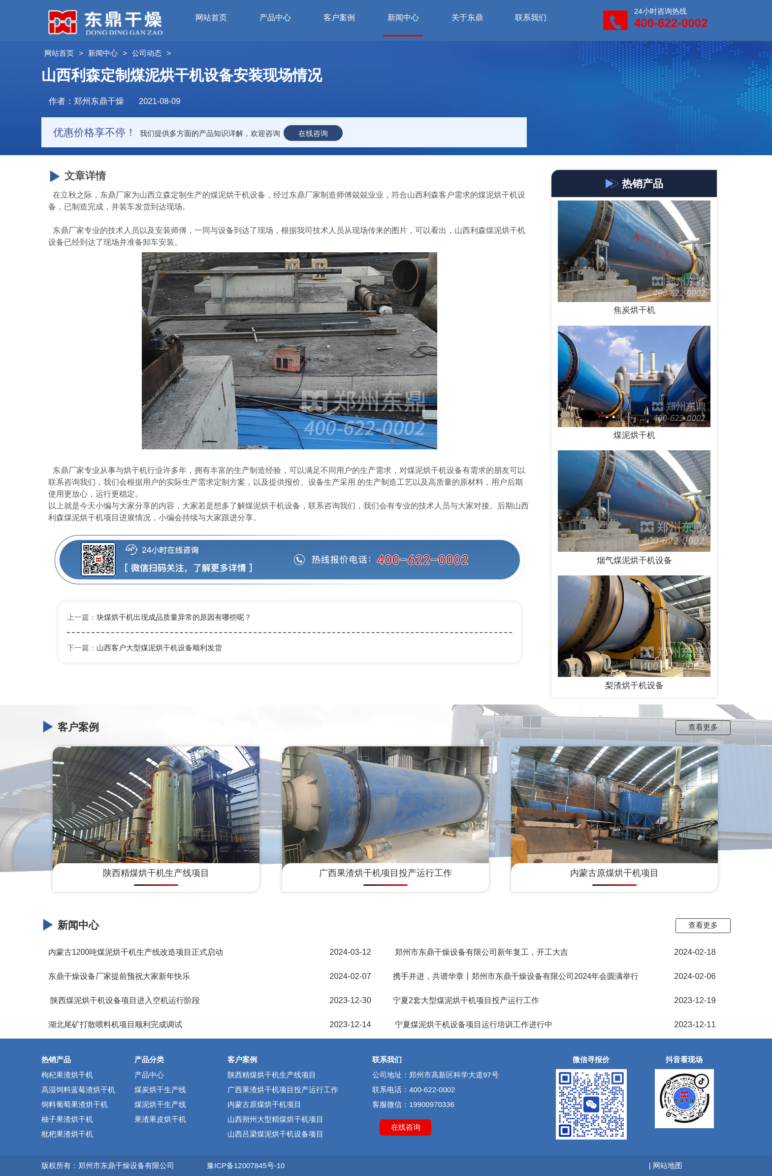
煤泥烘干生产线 (160, 1104)
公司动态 (146, 53)
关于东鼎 (467, 17)
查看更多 (703, 727)
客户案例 (339, 17)
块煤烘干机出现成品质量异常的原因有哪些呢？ (174, 617)
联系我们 (531, 17)
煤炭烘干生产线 (160, 1089)
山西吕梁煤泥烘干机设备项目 (275, 1134)
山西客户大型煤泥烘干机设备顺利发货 (159, 647)
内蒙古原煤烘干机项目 (264, 1104)
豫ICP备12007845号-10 (246, 1165)
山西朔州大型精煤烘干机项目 (275, 1119)
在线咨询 (313, 133)
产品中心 (275, 17)
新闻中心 (403, 17)
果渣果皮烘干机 (160, 1119)
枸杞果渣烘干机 (67, 1075)
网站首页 (211, 17)
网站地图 (667, 1165)
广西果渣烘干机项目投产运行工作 (282, 1089)
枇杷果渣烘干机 (67, 1134)
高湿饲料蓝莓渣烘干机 (78, 1089)
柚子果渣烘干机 (67, 1119)
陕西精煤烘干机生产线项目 (271, 1075)
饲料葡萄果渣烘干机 (74, 1104)
